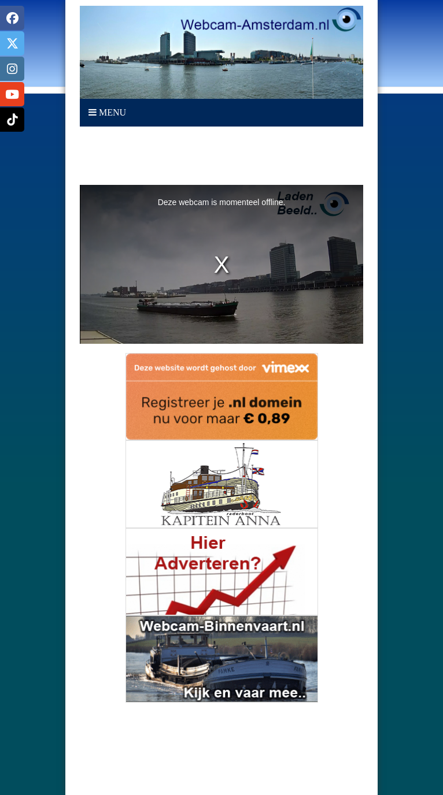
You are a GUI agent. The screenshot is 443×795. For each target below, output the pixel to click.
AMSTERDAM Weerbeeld (221, 746)
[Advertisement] (221, 156)
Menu (107, 112)
